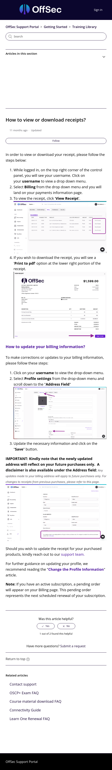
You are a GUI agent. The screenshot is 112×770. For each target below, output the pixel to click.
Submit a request (73, 646)
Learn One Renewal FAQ (30, 718)
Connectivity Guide (25, 710)
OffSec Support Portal (22, 27)
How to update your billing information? (45, 346)
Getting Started (55, 27)
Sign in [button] (98, 10)
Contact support (23, 684)
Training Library (84, 27)
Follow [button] (56, 140)
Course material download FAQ (35, 701)
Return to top (17, 659)
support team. (73, 554)
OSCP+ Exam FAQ (24, 692)
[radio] (46, 626)
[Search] (56, 36)
